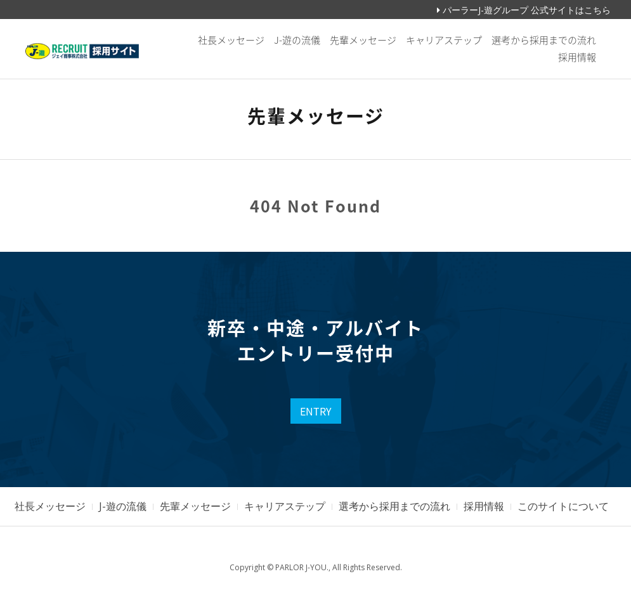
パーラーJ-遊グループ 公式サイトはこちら (524, 10)
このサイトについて (563, 506)
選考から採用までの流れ (543, 40)
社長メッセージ (231, 40)
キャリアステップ (444, 40)
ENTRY (316, 411)
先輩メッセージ (363, 40)
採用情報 (577, 57)
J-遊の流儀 (297, 40)
